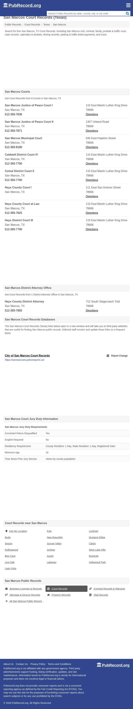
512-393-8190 (13, 147)
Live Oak (9, 562)
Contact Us (22, 664)
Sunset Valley (54, 543)
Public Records (13, 24)
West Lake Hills (97, 549)
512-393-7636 (13, 114)
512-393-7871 (13, 130)
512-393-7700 (13, 163)
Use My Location (16, 531)
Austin (50, 556)
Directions (92, 114)
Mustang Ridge (97, 537)
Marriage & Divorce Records (22, 595)
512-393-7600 (13, 310)
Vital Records (98, 595)
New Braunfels (55, 537)
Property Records (59, 595)
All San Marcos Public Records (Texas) (25, 601)
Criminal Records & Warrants (107, 588)
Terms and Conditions (59, 664)
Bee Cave (10, 556)
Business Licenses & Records (23, 588)
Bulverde (93, 556)
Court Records (57, 588)
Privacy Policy (37, 664)
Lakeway (51, 562)
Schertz (51, 549)
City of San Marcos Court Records (27, 355)
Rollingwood (11, 549)
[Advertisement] (66, 62)
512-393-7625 (13, 212)
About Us (8, 664)
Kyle (49, 531)
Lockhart (93, 531)
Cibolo (92, 543)
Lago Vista (10, 568)
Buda (8, 537)
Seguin (8, 543)
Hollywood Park (97, 562)
